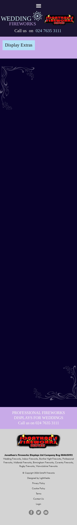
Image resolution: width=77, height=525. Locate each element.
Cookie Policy (38, 488)
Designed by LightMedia (38, 478)
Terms (38, 493)
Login (38, 504)
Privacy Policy (38, 483)
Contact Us (38, 498)
